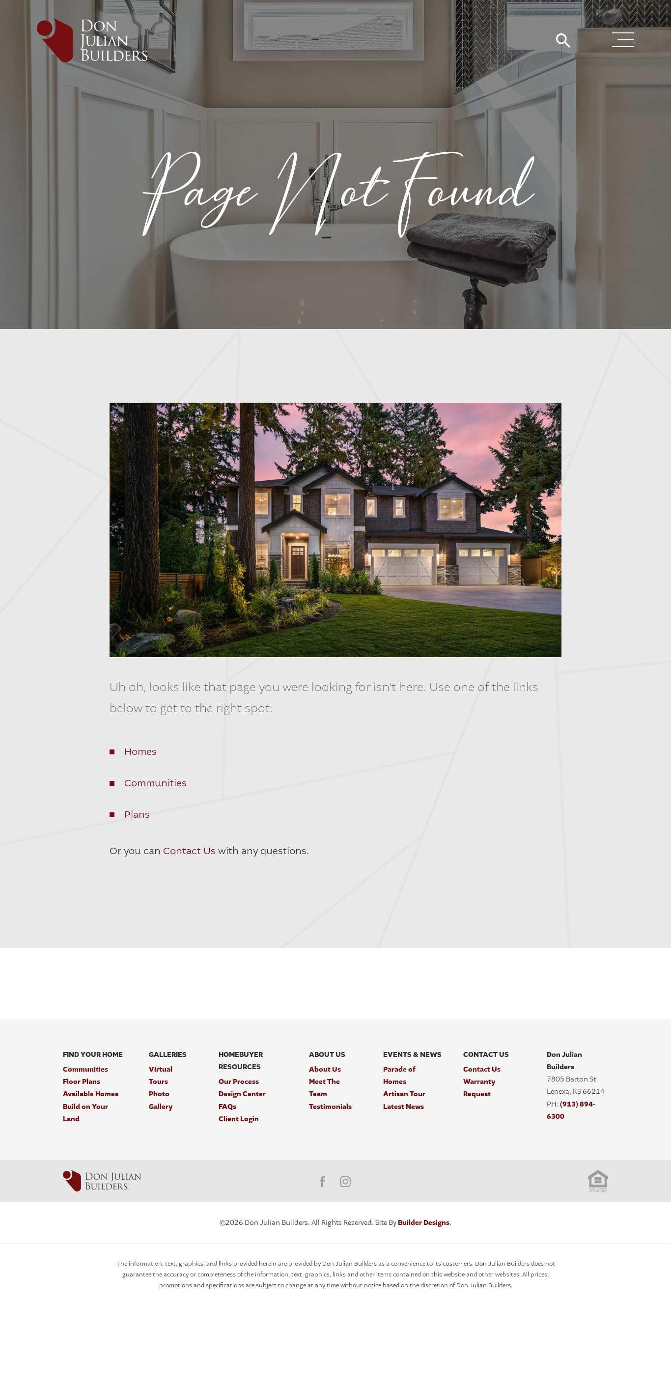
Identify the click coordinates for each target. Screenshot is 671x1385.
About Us (327, 1054)
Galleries (168, 1054)
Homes (140, 752)
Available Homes (90, 1094)
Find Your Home (93, 1054)
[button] (563, 41)
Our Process (239, 1081)
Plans (137, 814)
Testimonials (330, 1106)
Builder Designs (423, 1222)
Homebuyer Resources (241, 1061)
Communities (155, 783)
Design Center (242, 1094)
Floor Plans (81, 1081)
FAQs (227, 1106)
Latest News (403, 1106)
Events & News (412, 1054)
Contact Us (189, 851)
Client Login (239, 1119)
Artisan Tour (404, 1094)
